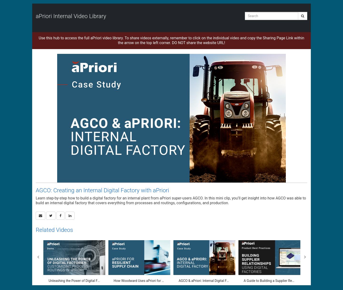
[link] (50, 216)
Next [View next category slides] (305, 256)
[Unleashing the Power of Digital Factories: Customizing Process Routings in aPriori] (74, 261)
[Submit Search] (302, 16)
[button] (40, 216)
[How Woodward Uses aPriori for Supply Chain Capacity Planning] (139, 261)
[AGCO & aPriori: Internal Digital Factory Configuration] (204, 261)
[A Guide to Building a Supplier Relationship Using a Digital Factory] (269, 261)
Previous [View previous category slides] (38, 256)
